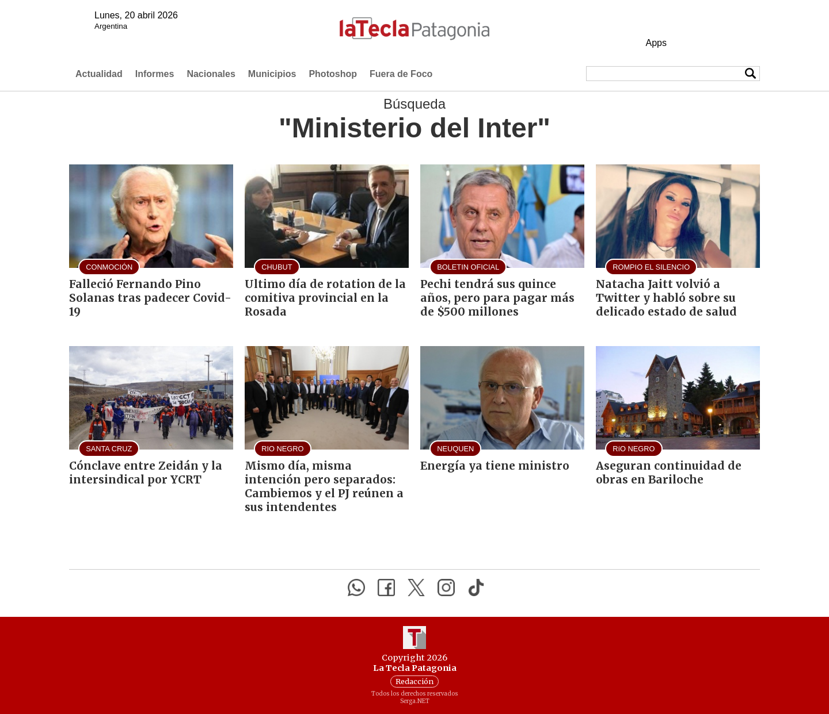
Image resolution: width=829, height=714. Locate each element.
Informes (154, 74)
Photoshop (333, 74)
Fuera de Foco (401, 74)
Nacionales (211, 74)
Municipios (272, 74)
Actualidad (99, 74)
